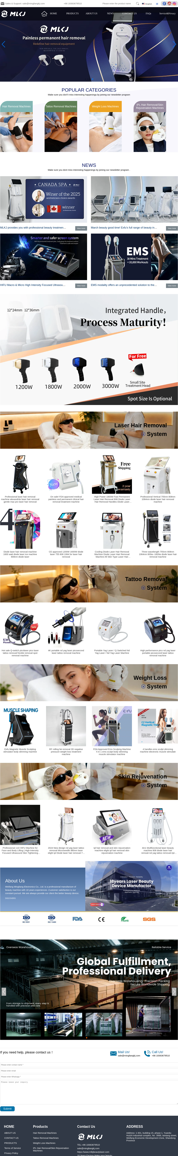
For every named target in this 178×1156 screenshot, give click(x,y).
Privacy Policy (11, 1153)
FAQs (148, 13)
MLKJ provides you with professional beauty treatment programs (38, 227)
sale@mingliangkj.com (129, 1055)
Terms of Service (12, 1148)
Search (137, 3)
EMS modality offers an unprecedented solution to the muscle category (132, 285)
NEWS (110, 13)
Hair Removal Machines (45, 1133)
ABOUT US (91, 13)
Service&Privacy (167, 13)
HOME (53, 13)
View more (81, 228)
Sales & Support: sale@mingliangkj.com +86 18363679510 (43, 3)
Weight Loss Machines (44, 1143)
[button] (85, 79)
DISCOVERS (10, 898)
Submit (7, 1108)
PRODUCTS (72, 13)
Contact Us (86, 1126)
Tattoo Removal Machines (46, 1138)
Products (40, 1126)
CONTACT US (129, 13)
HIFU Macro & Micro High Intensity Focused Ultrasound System (37, 285)
